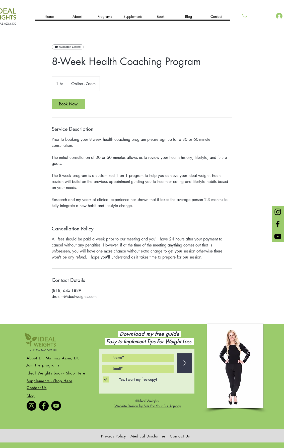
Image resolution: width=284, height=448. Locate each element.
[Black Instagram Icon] (277, 212)
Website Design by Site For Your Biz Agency (147, 406)
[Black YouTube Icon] (277, 236)
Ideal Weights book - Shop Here (56, 373)
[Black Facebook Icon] (277, 224)
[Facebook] (44, 406)
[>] (184, 363)
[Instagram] (31, 406)
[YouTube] (56, 406)
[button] (244, 15)
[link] (68, 104)
